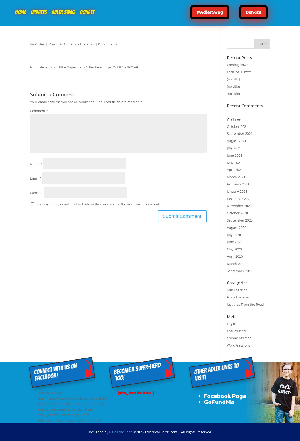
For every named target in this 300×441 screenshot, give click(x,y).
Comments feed (239, 338)
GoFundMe (219, 402)
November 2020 (239, 206)
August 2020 (236, 227)
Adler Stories (237, 290)
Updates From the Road (245, 304)
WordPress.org (238, 345)
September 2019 (240, 271)
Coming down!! (238, 65)
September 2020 (240, 220)
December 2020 (239, 198)
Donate (87, 13)
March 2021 (236, 177)
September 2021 (240, 133)
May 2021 (234, 162)
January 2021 (237, 191)
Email (35, 178)
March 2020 (236, 263)
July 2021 (234, 148)
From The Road (82, 44)
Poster (40, 44)
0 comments (107, 44)
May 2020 (234, 249)
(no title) (233, 79)
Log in (231, 323)
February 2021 (238, 184)
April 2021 (235, 169)
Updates (39, 13)
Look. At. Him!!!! (239, 72)
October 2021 (237, 126)
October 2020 (237, 213)
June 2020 (234, 242)
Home (20, 13)
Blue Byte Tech (120, 432)
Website (36, 193)
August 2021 (236, 141)
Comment (39, 111)
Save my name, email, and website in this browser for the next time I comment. (98, 204)
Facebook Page (225, 396)
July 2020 (234, 235)
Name (36, 164)
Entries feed (236, 331)
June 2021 (234, 155)
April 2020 (235, 256)
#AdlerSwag (210, 12)
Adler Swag (63, 13)
